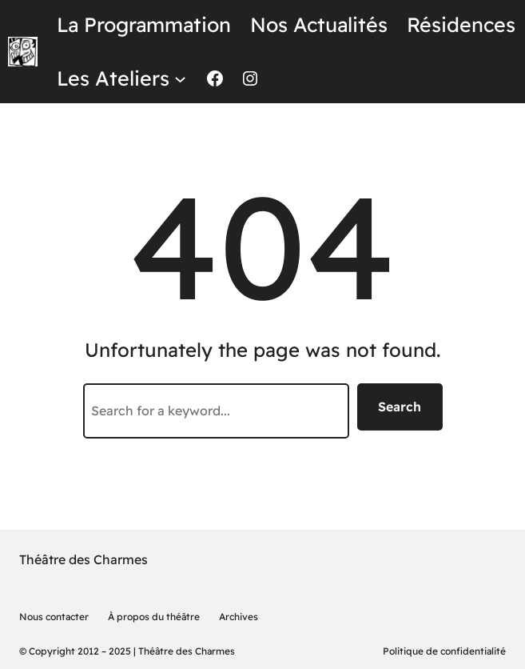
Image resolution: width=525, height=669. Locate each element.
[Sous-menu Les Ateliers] (180, 78)
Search (399, 407)
